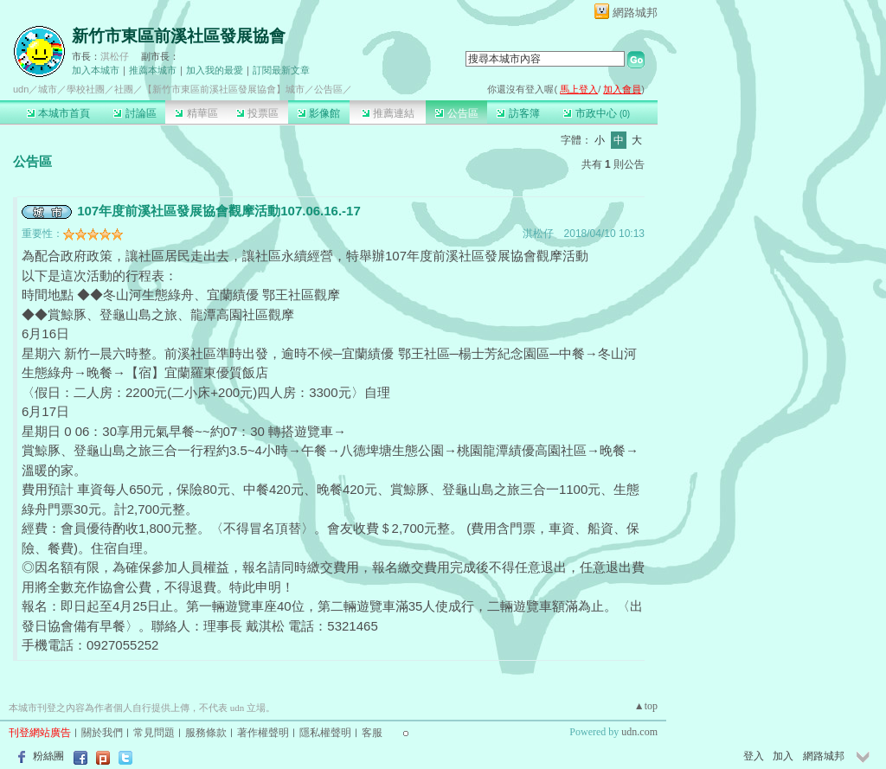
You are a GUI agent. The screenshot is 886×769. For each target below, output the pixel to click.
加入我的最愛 (214, 70)
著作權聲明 (263, 733)
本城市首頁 (58, 113)
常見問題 (154, 733)
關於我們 (102, 733)
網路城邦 (635, 12)
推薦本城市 (153, 70)
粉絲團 (48, 756)
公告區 (456, 113)
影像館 (319, 113)
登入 (753, 756)
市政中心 (596, 113)
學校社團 (86, 89)
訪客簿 (518, 113)
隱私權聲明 (325, 733)
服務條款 (206, 733)
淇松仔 (114, 56)
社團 (123, 89)
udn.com (639, 732)
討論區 (134, 113)
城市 (47, 89)
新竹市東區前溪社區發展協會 (179, 36)
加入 (783, 756)
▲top (646, 706)
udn (21, 89)
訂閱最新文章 (281, 70)
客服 (372, 733)
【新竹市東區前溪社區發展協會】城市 (224, 89)
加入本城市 (95, 70)
